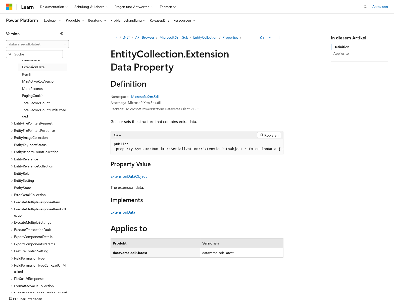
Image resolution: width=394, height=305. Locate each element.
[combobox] (37, 44)
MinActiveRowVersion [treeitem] (39, 81)
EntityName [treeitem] (31, 59)
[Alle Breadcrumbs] (115, 38)
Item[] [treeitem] (26, 74)
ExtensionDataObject (129, 176)
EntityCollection (205, 37)
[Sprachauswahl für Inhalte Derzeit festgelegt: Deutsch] (17, 298)
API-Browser (144, 37)
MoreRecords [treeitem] (32, 88)
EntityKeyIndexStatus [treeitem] (30, 144)
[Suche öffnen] (365, 6)
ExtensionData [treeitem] (33, 67)
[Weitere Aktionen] (279, 38)
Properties (230, 37)
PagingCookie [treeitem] (32, 95)
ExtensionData (123, 212)
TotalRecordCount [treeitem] (36, 102)
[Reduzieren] (61, 33)
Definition (341, 46)
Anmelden (380, 6)
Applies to (341, 53)
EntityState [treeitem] (22, 187)
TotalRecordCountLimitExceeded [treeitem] (44, 112)
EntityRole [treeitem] (21, 173)
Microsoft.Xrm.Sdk (174, 37)
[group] (197, 147)
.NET (126, 37)
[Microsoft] (9, 7)
